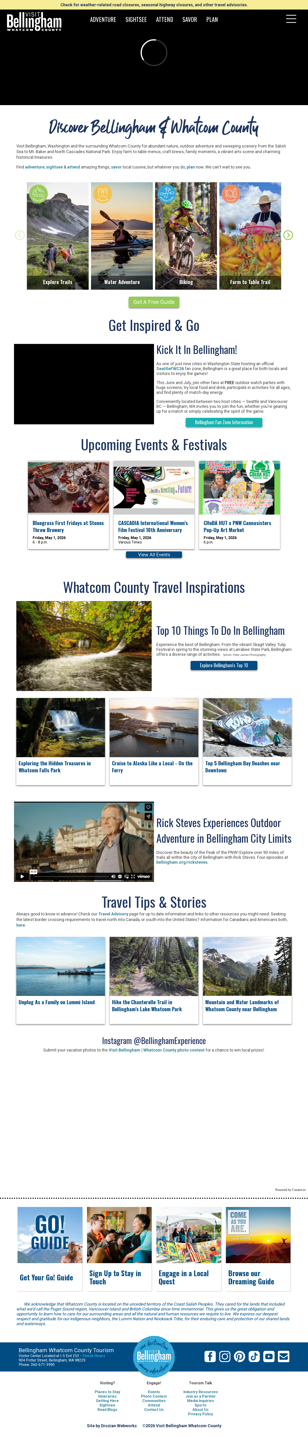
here (20, 925)
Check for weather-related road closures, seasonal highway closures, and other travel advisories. (154, 4)
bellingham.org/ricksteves (181, 862)
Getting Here (107, 1401)
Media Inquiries (200, 1401)
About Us (200, 1409)
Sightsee (107, 1405)
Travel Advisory (113, 913)
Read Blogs (107, 1409)
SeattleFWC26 (170, 368)
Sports (200, 1405)
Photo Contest (154, 1396)
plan (191, 167)
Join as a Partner (201, 1396)
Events (154, 1392)
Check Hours (93, 1356)
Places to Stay (107, 1392)
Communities (154, 1401)
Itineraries (107, 1396)
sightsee (54, 167)
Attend (154, 1405)
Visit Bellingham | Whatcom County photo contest (156, 1050)
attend (73, 167)
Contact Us (154, 1409)
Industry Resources (200, 1392)
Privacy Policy (200, 1414)
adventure (35, 167)
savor (116, 167)
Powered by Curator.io (290, 1190)
